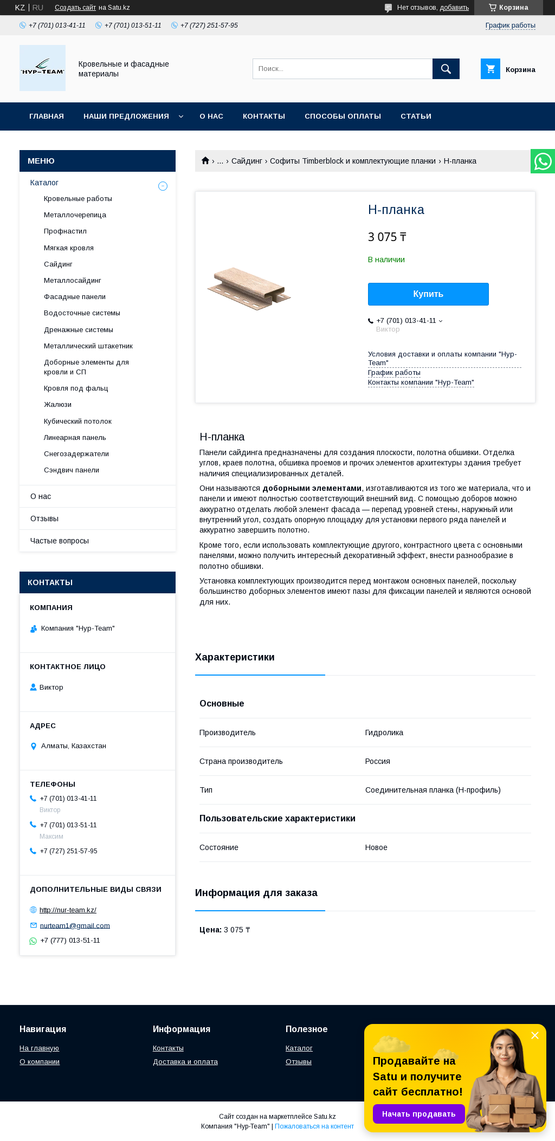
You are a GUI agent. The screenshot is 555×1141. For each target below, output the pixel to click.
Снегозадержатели (76, 454)
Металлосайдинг (72, 280)
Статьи (416, 116)
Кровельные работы (78, 199)
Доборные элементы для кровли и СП (86, 367)
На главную (39, 1048)
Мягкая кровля (69, 248)
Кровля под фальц (76, 388)
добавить (454, 7)
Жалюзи (58, 404)
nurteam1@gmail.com (75, 925)
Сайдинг (246, 161)
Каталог (44, 182)
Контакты (264, 116)
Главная (46, 116)
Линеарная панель (75, 437)
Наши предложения (126, 116)
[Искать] (446, 69)
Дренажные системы (78, 330)
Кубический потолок (78, 421)
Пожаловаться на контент (314, 1126)
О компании (40, 1062)
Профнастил (65, 231)
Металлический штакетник (88, 346)
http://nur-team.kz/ (68, 910)
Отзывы (44, 518)
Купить (429, 294)
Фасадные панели (75, 297)
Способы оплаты (343, 116)
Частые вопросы (59, 540)
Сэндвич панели (71, 470)
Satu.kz (325, 1116)
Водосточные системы (82, 313)
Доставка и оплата (185, 1062)
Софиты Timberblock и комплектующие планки (353, 161)
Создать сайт (75, 7)
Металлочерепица (75, 215)
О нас (211, 116)
